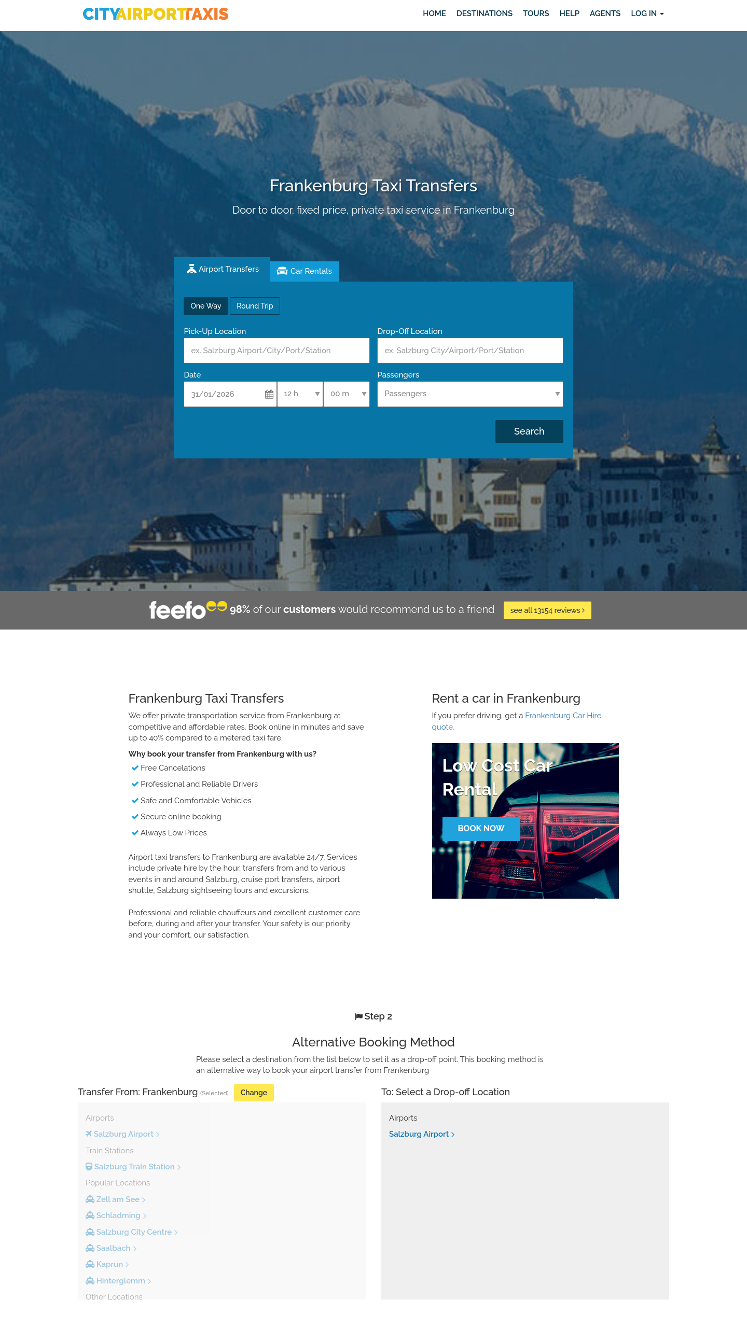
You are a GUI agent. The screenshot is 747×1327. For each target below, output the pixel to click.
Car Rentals (311, 271)
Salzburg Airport (419, 1134)
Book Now (481, 828)
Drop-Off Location (409, 331)
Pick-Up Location (215, 331)
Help (569, 13)
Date (192, 375)
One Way (205, 306)
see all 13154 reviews (547, 610)
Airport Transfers (229, 269)
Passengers (398, 375)
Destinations (485, 13)
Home (434, 13)
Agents (605, 13)
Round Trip (255, 306)
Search (529, 431)
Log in (647, 13)
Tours (536, 13)
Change (254, 1092)
